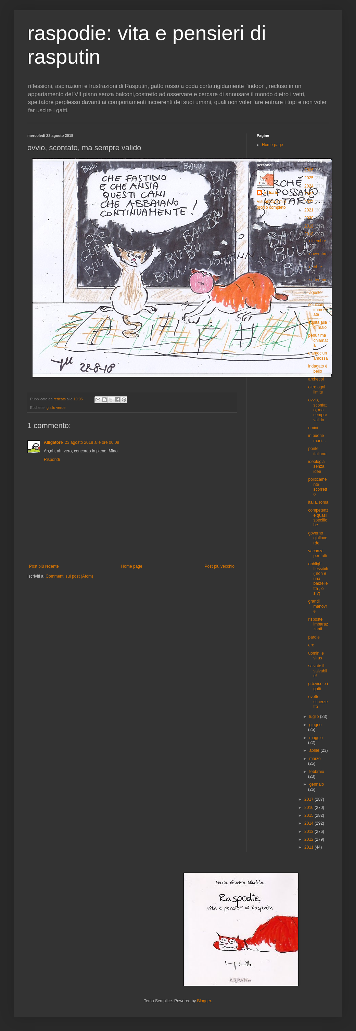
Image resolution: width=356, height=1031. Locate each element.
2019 (309, 226)
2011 (309, 847)
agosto (315, 292)
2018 (309, 234)
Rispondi (52, 459)
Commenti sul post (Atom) (69, 576)
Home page (131, 566)
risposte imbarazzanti (318, 624)
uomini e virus (315, 655)
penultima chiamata (318, 340)
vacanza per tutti (317, 553)
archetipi (315, 379)
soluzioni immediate (317, 309)
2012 (309, 839)
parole (313, 637)
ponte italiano (317, 451)
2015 (309, 815)
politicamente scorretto (317, 487)
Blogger (204, 1000)
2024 (309, 186)
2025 (309, 178)
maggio (315, 737)
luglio (314, 716)
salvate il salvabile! (317, 670)
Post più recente (44, 566)
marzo (314, 758)
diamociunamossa (318, 355)
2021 (309, 210)
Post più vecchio (219, 566)
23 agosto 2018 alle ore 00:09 (92, 442)
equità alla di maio (317, 325)
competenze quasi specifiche (318, 517)
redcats (271, 192)
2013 (309, 831)
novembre (318, 254)
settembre (318, 280)
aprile (314, 750)
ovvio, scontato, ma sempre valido (317, 410)
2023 (309, 194)
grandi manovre (317, 606)
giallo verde (56, 407)
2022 (309, 201)
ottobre (315, 267)
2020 (309, 218)
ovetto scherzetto (318, 701)
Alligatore (53, 442)
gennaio (316, 784)
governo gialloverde (317, 538)
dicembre (317, 241)
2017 (309, 799)
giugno (315, 724)
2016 (309, 807)
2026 (309, 170)
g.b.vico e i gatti (318, 686)
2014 (309, 823)
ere (311, 645)
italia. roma (318, 502)
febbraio (316, 771)
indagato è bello (317, 368)
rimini (313, 427)
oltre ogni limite (316, 389)
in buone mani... (317, 438)
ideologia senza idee (316, 466)
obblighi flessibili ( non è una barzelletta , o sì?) (318, 579)
